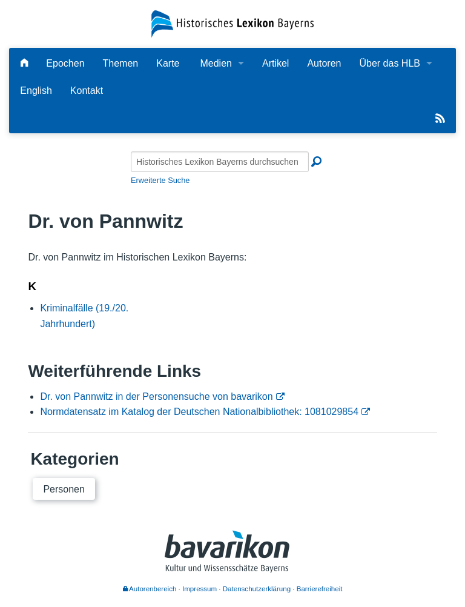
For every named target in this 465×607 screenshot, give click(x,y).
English (35, 90)
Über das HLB (389, 63)
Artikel (275, 63)
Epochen (65, 63)
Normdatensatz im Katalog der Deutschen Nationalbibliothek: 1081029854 (199, 411)
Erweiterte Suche (160, 180)
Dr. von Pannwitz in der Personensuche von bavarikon (156, 396)
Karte (167, 63)
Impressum (199, 588)
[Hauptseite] (24, 63)
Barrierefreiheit (320, 588)
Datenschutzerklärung (257, 588)
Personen (64, 489)
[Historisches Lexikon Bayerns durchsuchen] (220, 161)
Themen (121, 63)
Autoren (324, 63)
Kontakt (86, 90)
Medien (215, 63)
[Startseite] (232, 23)
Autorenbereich (150, 588)
